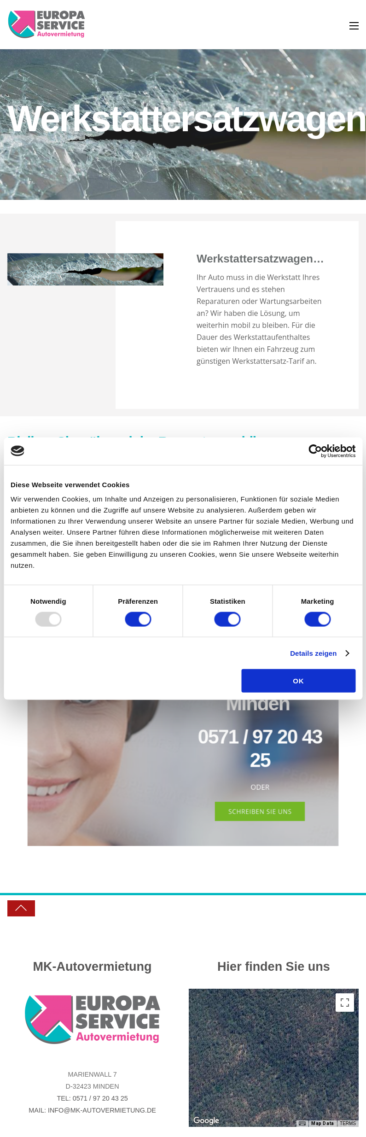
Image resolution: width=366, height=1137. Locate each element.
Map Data (322, 1123)
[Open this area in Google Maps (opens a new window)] (206, 1121)
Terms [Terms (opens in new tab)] (348, 1123)
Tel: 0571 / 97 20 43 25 (92, 1098)
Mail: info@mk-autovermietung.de (92, 1110)
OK (298, 681)
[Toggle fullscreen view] (345, 1002)
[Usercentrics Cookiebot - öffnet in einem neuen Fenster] (315, 451)
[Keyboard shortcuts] (302, 1123)
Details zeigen (313, 653)
